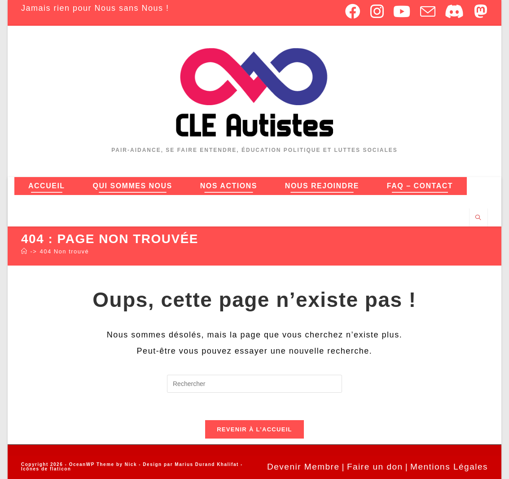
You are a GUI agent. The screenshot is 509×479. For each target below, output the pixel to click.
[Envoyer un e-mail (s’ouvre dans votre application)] (428, 11)
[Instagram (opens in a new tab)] (377, 11)
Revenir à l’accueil (254, 429)
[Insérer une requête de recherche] (254, 384)
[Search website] (478, 218)
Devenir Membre (303, 466)
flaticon (60, 468)
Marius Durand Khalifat (208, 464)
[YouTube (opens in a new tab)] (402, 11)
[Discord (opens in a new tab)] (455, 11)
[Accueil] (24, 251)
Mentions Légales (449, 466)
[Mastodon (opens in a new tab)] (479, 11)
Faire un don (375, 466)
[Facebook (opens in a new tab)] (353, 11)
